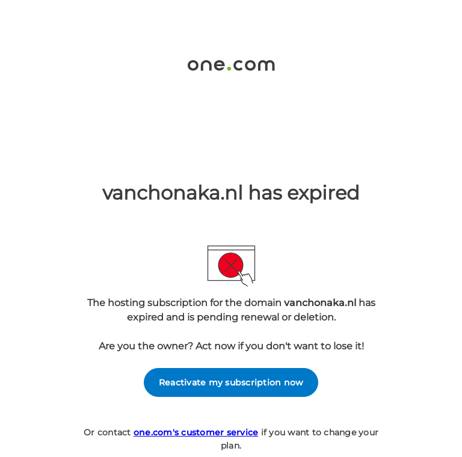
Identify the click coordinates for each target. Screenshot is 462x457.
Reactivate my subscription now (231, 382)
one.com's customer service (196, 432)
